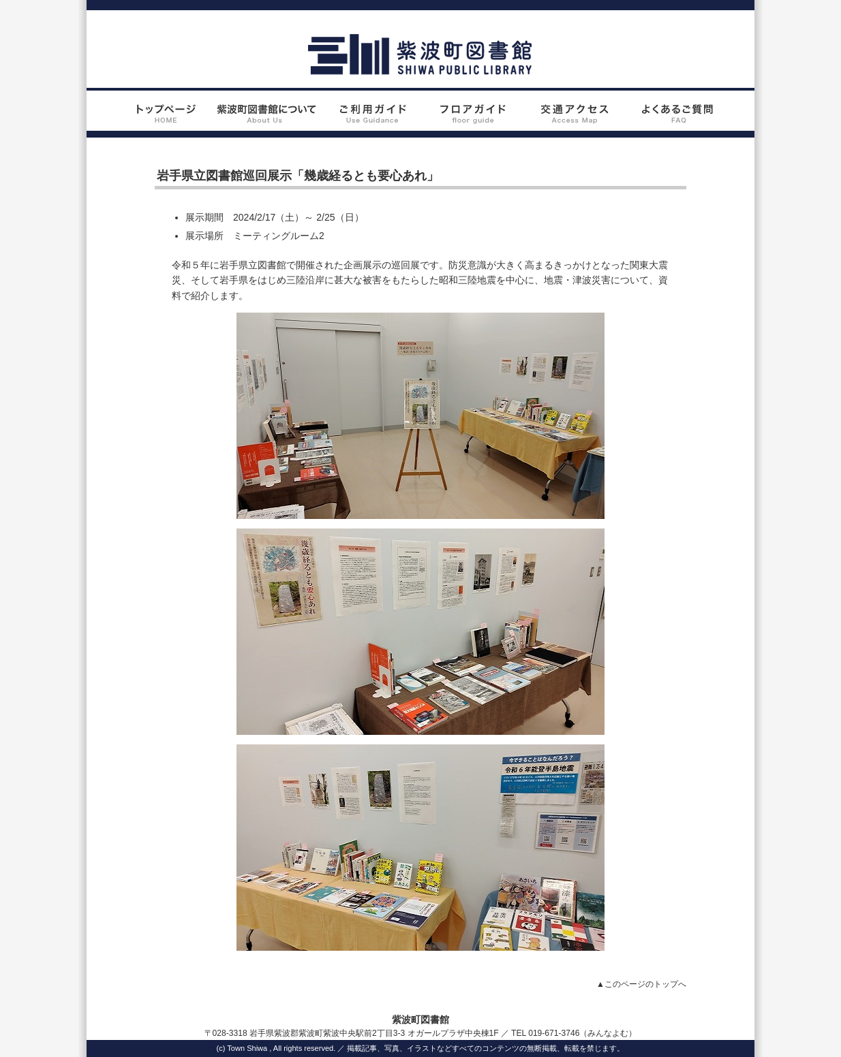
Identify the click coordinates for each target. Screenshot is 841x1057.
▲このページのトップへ (641, 984)
